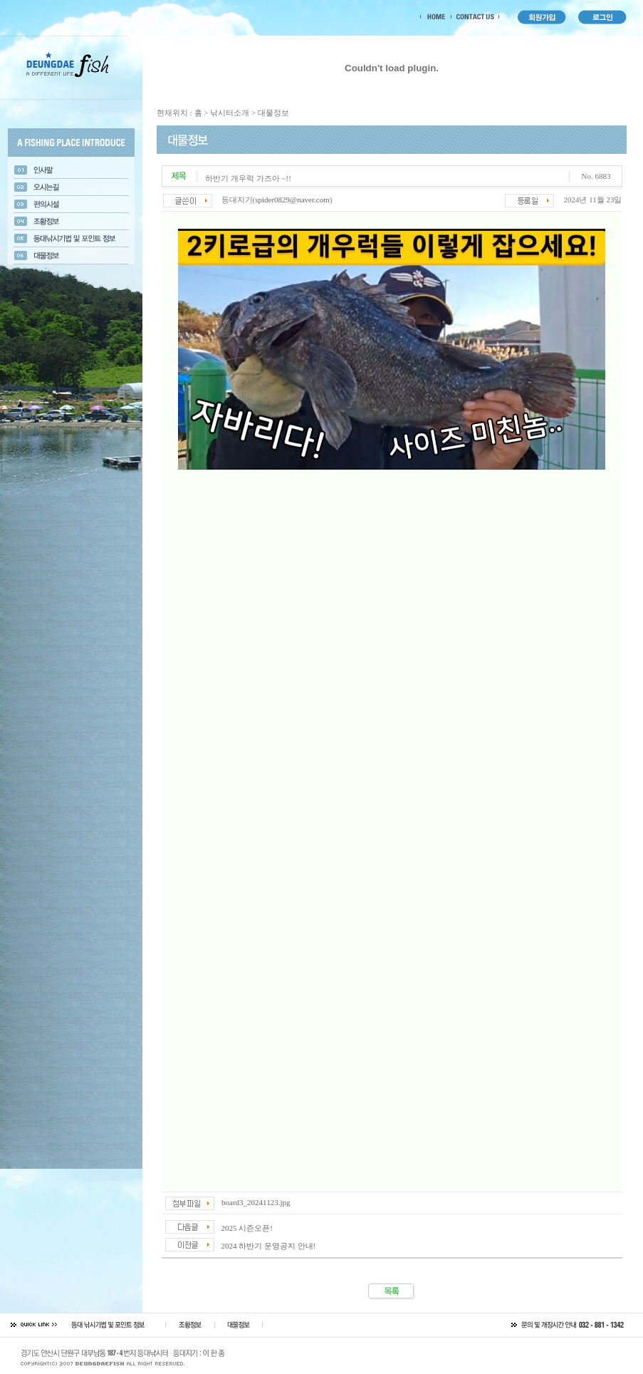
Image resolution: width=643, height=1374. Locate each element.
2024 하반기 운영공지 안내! (268, 1245)
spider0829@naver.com (292, 199)
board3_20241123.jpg (255, 1202)
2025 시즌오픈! (247, 1228)
